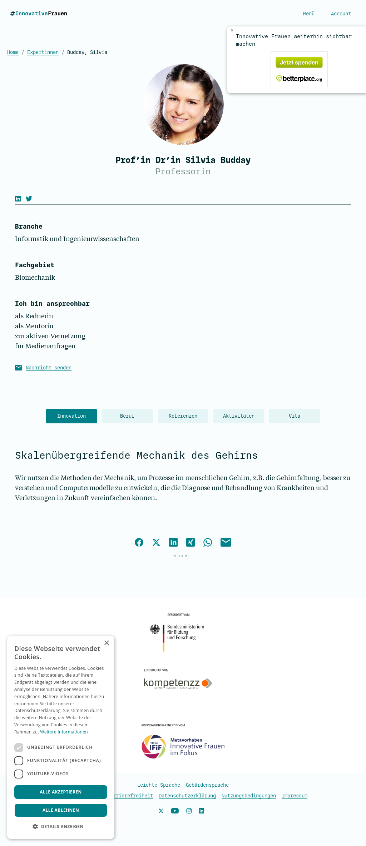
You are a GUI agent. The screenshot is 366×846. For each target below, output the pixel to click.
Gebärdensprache (207, 785)
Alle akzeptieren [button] (61, 792)
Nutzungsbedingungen (249, 796)
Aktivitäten (238, 416)
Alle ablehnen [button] (61, 810)
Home (13, 52)
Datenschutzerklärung (187, 796)
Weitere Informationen (64, 732)
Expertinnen (43, 52)
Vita (294, 416)
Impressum (294, 796)
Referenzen (183, 416)
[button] (60, 827)
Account (341, 14)
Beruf (127, 416)
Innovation (71, 416)
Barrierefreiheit (130, 796)
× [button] (106, 643)
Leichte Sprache (158, 785)
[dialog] (60, 737)
